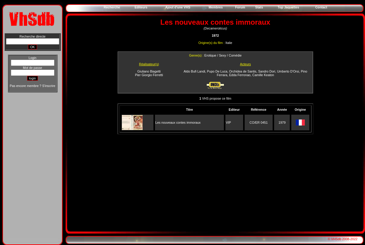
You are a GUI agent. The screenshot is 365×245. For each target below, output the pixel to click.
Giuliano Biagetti (149, 71)
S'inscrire (48, 86)
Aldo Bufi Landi (194, 71)
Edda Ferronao (239, 75)
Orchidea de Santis (242, 71)
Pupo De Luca (217, 71)
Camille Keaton (263, 75)
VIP (228, 122)
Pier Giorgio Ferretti (149, 75)
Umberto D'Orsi (288, 71)
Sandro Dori (266, 71)
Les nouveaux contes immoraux (177, 122)
